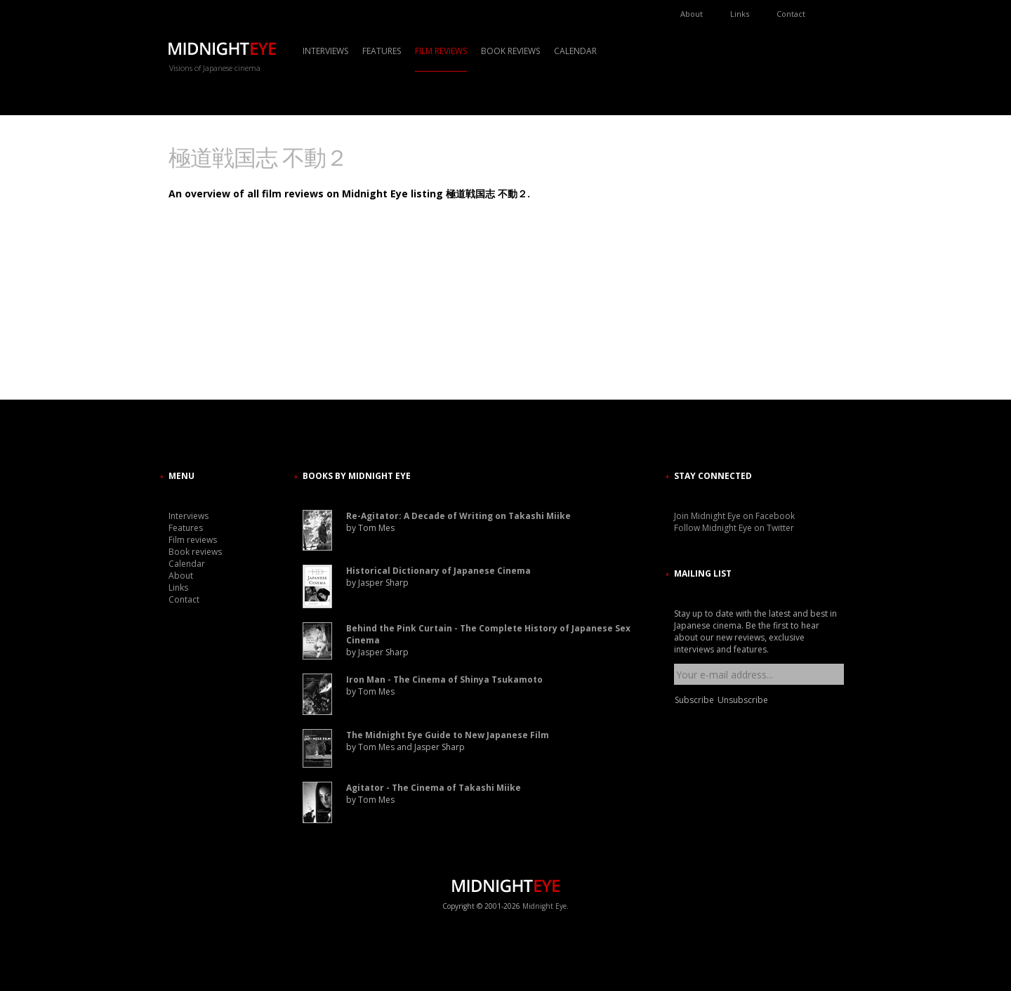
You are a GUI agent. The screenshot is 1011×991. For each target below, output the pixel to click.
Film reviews (441, 51)
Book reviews (510, 51)
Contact (791, 13)
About (691, 13)
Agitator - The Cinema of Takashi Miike (433, 788)
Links (739, 13)
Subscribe (694, 700)
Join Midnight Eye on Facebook (734, 516)
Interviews (325, 51)
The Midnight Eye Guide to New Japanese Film (447, 735)
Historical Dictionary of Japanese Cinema (438, 571)
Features (381, 51)
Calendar (575, 51)
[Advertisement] (716, 270)
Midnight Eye (544, 906)
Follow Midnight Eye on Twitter (734, 528)
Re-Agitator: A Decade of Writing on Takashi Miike (458, 516)
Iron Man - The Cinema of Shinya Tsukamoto (444, 679)
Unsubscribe (743, 700)
